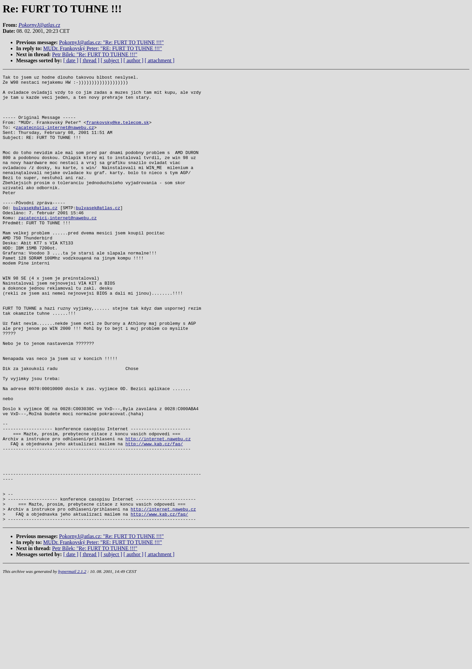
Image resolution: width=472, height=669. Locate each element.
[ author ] (134, 60)
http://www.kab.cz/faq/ (154, 518)
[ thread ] (89, 60)
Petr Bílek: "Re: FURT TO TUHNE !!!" (94, 54)
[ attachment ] (159, 60)
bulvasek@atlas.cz (35, 235)
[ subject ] (111, 60)
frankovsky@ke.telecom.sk (117, 132)
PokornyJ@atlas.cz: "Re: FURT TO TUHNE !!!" (111, 42)
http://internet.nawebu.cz (158, 512)
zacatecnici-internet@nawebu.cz (55, 138)
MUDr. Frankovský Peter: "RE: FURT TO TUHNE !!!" (102, 48)
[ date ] (70, 60)
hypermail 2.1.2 (72, 660)
